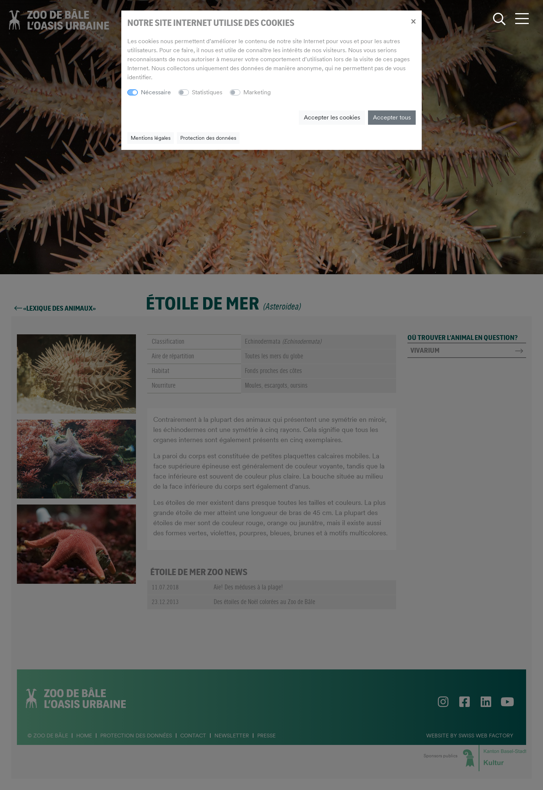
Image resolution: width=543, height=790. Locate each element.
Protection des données (208, 138)
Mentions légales (150, 138)
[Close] (413, 21)
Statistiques (207, 92)
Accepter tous (392, 117)
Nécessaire (156, 92)
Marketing (257, 92)
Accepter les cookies (332, 117)
